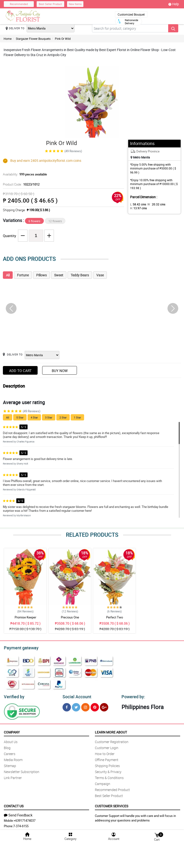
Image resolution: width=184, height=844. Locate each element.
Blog (7, 746)
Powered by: (132, 695)
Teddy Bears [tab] (80, 275)
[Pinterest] (95, 706)
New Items (75, 4)
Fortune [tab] (23, 275)
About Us (10, 740)
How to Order (105, 752)
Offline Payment (106, 758)
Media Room (13, 758)
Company (12, 730)
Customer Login (106, 746)
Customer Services (111, 804)
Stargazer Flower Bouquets (33, 39)
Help (173, 4)
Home (8, 39)
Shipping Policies (107, 764)
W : (154, 204)
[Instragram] (85, 706)
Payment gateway (19, 647)
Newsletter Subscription (21, 770)
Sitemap (10, 764)
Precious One (70, 617)
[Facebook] (67, 706)
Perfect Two (114, 617)
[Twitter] (76, 706)
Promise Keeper (25, 617)
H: (137, 208)
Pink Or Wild (63, 39)
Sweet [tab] (58, 275)
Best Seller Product (50, 4)
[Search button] (173, 28)
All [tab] (8, 275)
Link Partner (13, 776)
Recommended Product (112, 788)
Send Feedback (18, 813)
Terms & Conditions (109, 776)
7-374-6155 (21, 824)
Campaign (102, 782)
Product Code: (20, 184)
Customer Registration (111, 740)
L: (137, 204)
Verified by (13, 695)
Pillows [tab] (41, 275)
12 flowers (55, 221)
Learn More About (111, 730)
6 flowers (34, 221)
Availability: (24, 174)
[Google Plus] (104, 706)
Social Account (76, 695)
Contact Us (13, 804)
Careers (9, 752)
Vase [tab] (100, 275)
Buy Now (60, 370)
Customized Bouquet (131, 14)
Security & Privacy (108, 770)
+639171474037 (24, 819)
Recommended (19, 4)
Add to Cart (20, 370)
